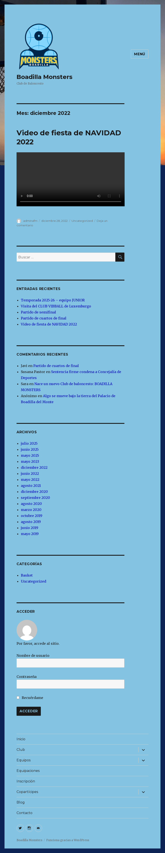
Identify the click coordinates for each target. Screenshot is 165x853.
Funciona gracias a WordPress (67, 840)
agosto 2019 (31, 522)
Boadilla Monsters (44, 76)
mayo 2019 (30, 534)
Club (21, 750)
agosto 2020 (31, 503)
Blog (21, 802)
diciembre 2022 (34, 467)
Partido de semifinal (38, 312)
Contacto (24, 813)
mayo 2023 (30, 461)
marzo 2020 (31, 509)
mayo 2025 (30, 455)
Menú (139, 54)
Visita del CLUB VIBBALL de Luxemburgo (56, 306)
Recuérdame (30, 698)
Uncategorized (82, 220)
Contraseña (27, 676)
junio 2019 (29, 528)
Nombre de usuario (33, 655)
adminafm (30, 220)
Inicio (21, 739)
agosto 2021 (31, 485)
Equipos (24, 760)
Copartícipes (27, 792)
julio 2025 (29, 443)
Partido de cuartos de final (43, 318)
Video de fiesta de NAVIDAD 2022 (49, 324)
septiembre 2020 (35, 497)
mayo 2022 (30, 479)
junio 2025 (30, 449)
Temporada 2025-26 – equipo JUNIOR (53, 300)
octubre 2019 (31, 516)
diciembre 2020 (34, 491)
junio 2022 (30, 473)
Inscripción (26, 781)
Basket (27, 575)
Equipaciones (28, 771)
